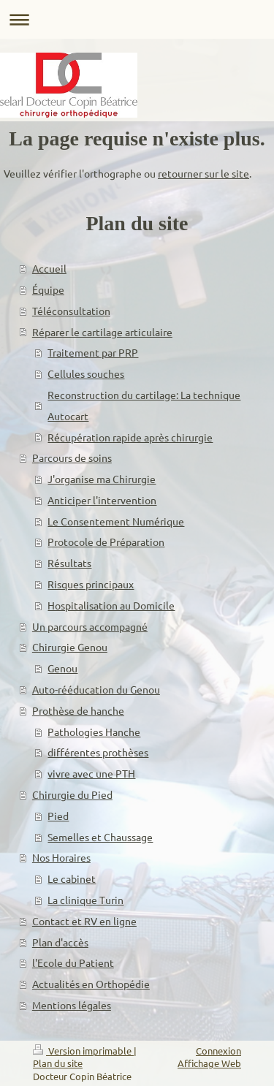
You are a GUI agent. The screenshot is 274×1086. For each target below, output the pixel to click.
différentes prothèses (97, 752)
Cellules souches (85, 373)
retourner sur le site (203, 173)
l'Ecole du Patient (73, 962)
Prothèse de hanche (78, 710)
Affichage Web (209, 1063)
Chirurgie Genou (69, 646)
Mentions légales (71, 1004)
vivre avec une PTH (91, 773)
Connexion (218, 1050)
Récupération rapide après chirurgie (130, 437)
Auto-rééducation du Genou (96, 689)
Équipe (48, 289)
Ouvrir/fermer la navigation (137, 19)
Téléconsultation (71, 310)
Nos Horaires (61, 857)
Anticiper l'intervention (101, 499)
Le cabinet (71, 878)
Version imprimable (83, 1050)
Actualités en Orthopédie (91, 983)
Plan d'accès (60, 942)
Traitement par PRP (92, 352)
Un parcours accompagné (90, 626)
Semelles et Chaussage (100, 836)
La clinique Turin (85, 899)
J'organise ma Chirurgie (101, 478)
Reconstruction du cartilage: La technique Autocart (143, 405)
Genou (62, 668)
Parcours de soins (72, 457)
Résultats (69, 562)
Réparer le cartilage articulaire (102, 331)
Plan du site (58, 1063)
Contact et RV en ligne (84, 920)
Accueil (49, 268)
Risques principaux (90, 584)
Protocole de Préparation (105, 541)
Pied (58, 815)
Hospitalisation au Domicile (111, 605)
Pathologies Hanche (93, 731)
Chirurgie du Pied (72, 794)
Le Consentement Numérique (115, 521)
